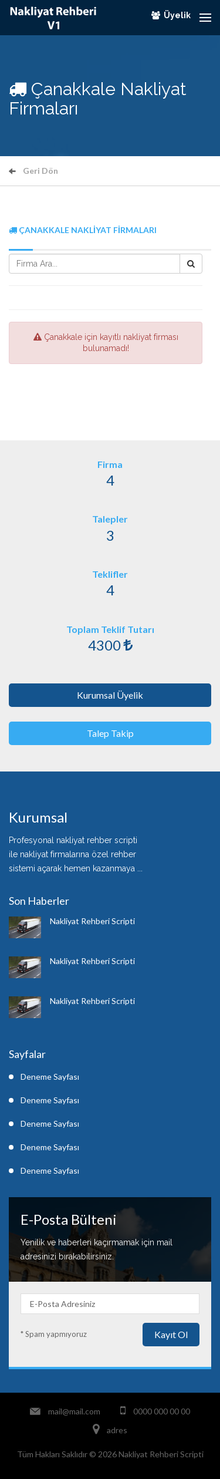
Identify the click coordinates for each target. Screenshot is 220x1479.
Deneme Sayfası (50, 1077)
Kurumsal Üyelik (110, 694)
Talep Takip (110, 733)
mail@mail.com (74, 1411)
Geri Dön (33, 171)
